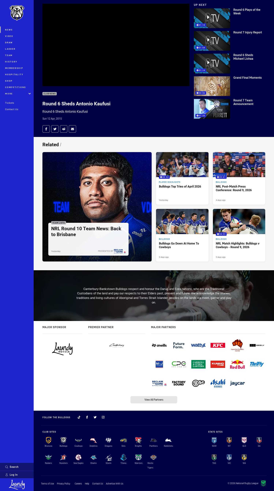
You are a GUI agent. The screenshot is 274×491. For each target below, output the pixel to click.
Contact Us (11, 109)
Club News (50, 94)
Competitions (15, 87)
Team (9, 55)
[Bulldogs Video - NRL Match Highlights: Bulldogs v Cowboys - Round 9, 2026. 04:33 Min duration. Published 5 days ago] (239, 235)
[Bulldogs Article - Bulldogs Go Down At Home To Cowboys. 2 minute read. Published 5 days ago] (182, 235)
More (18, 93)
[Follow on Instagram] (103, 417)
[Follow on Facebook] (87, 417)
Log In (11, 474)
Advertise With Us (114, 483)
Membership (14, 68)
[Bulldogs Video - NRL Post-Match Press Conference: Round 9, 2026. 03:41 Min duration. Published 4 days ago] (239, 178)
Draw (9, 42)
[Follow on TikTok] (79, 417)
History (11, 61)
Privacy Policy (63, 483)
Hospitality (14, 74)
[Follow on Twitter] (95, 417)
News (9, 29)
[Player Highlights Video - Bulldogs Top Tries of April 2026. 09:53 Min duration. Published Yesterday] (182, 178)
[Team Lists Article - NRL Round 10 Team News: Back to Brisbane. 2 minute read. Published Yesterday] (97, 207)
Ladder (10, 48)
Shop (9, 80)
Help (87, 483)
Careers (78, 483)
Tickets (9, 102)
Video (9, 36)
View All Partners (153, 399)
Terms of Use (47, 483)
